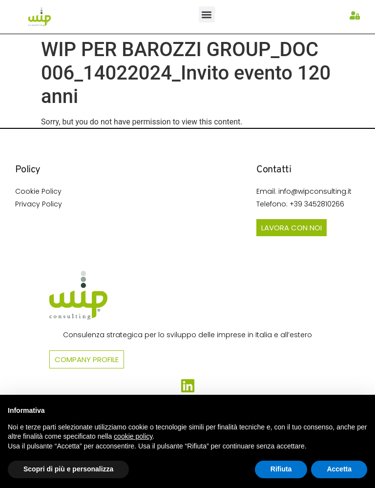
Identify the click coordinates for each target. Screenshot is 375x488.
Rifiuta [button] (281, 469)
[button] (207, 14)
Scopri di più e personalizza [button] (68, 469)
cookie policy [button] (133, 436)
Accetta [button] (339, 469)
